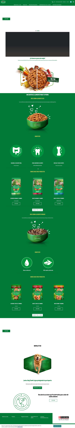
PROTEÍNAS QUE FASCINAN (57, 4)
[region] (37, 426)
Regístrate (64, 1)
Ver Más (37, 15)
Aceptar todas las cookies (57, 426)
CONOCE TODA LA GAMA (37, 209)
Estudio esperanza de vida (59, 1)
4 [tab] (39, 30)
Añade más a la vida (5, 416)
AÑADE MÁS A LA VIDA (17, 4)
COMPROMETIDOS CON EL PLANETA (45, 4)
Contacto (68, 1)
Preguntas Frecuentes (24, 416)
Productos (13, 416)
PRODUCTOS (25, 4)
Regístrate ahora (37, 387)
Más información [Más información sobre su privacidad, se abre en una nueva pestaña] (20, 426)
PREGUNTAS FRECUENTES (33, 4)
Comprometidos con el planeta (34, 417)
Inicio (54, 1)
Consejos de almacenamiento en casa (44, 417)
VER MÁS (16, 203)
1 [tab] (35, 30)
